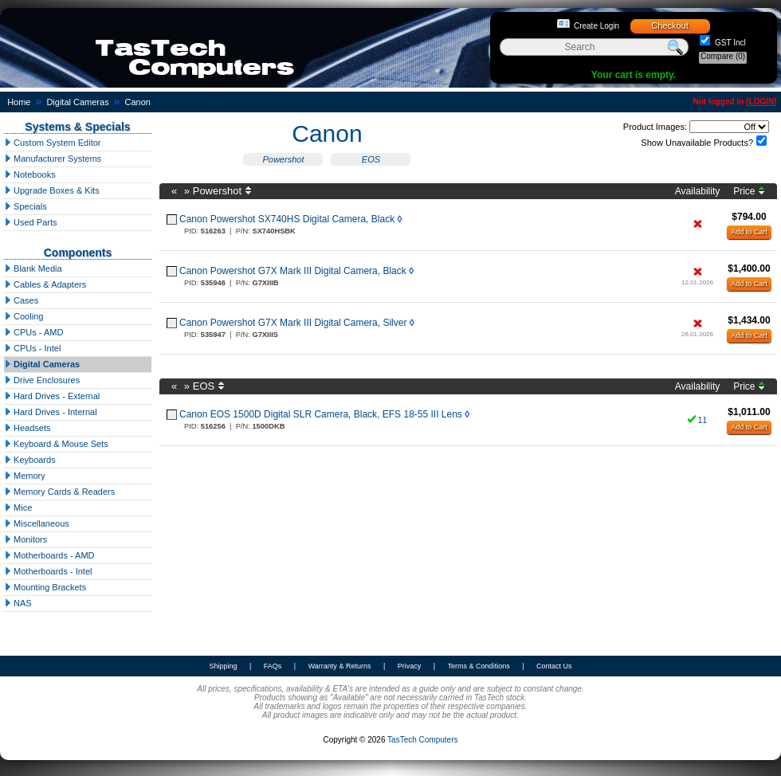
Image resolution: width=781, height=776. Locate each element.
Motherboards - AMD (49, 555)
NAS (18, 603)
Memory (24, 475)
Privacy (410, 666)
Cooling (23, 316)
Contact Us (554, 666)
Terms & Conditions (479, 666)
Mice (18, 507)
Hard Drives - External (52, 396)
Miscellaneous (36, 523)
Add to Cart (749, 232)
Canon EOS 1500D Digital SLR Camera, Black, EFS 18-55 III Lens (320, 414)
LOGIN (761, 101)
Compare (723, 56)
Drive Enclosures (42, 380)
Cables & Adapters (45, 284)
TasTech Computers (422, 739)
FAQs (273, 666)
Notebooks (30, 174)
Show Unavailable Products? (697, 142)
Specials (25, 206)
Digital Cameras (77, 102)
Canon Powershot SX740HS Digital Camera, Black (286, 219)
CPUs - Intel (32, 348)
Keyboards (30, 459)
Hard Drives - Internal (50, 412)
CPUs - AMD (33, 332)
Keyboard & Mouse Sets (56, 444)
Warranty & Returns (339, 666)
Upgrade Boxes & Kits (52, 190)
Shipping (223, 666)
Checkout (669, 25)
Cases (21, 300)
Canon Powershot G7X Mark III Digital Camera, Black (292, 270)
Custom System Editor (52, 142)
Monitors (25, 539)
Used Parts (30, 222)
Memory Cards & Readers (59, 491)
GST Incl (729, 42)
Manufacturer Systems (52, 158)
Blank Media (33, 268)
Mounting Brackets (45, 587)
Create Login (596, 26)
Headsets (27, 428)
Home (18, 102)
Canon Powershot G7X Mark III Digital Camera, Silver (292, 322)
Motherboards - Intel (48, 571)
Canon (138, 102)
